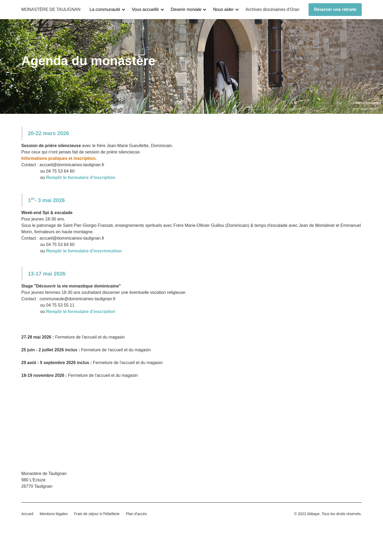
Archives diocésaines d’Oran (272, 9)
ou (68, 177)
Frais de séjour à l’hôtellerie (96, 514)
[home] (51, 9)
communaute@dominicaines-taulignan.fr (77, 299)
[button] (110, 9)
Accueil (27, 514)
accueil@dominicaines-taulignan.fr (71, 164)
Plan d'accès (136, 514)
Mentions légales (54, 514)
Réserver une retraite (335, 9)
